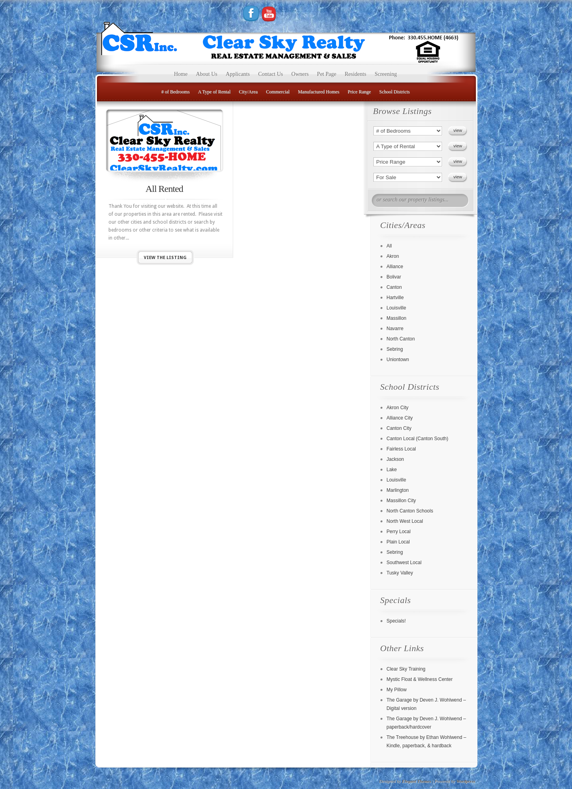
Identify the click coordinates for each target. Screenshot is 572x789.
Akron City (397, 407)
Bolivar (393, 277)
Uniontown (397, 359)
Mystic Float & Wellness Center (419, 679)
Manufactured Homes (318, 92)
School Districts (394, 92)
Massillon (396, 318)
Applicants (238, 74)
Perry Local (398, 531)
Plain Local (398, 542)
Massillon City (401, 500)
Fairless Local (401, 449)
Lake (391, 469)
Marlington (397, 490)
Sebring (394, 349)
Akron (392, 256)
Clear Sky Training (405, 669)
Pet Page (326, 74)
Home (180, 74)
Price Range (359, 92)
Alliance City (399, 418)
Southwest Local (403, 562)
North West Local (404, 521)
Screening (386, 74)
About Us (206, 74)
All (389, 246)
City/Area (248, 92)
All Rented (164, 189)
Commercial (278, 92)
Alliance (394, 266)
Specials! (396, 621)
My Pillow (396, 689)
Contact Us (270, 74)
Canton (394, 287)
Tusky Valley (399, 573)
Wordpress (465, 781)
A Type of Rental (214, 92)
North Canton (400, 339)
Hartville (395, 297)
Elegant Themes (416, 781)
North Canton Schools (409, 511)
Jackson (395, 459)
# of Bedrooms (175, 92)
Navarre (395, 328)
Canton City (399, 428)
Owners (300, 74)
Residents (355, 74)
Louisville (396, 308)
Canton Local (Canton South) (417, 438)
